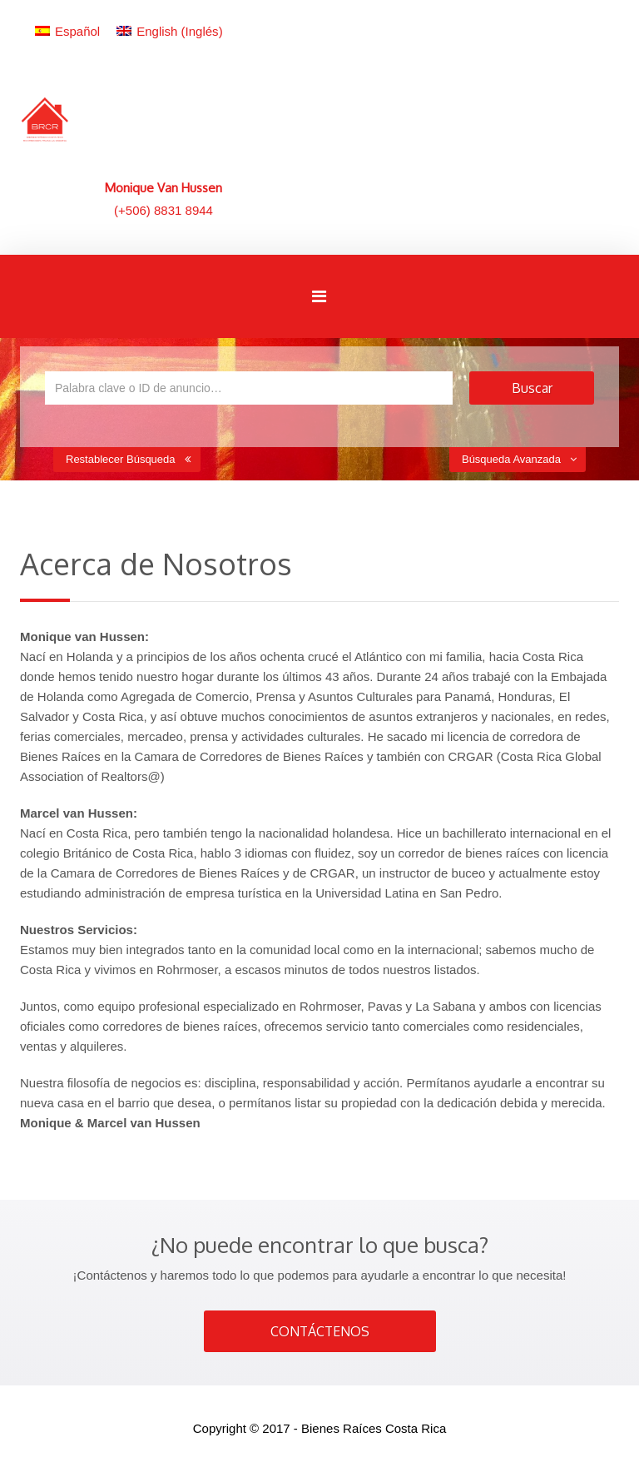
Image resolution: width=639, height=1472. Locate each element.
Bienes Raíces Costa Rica (373, 1428)
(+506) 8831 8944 (163, 210)
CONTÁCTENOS (319, 1331)
